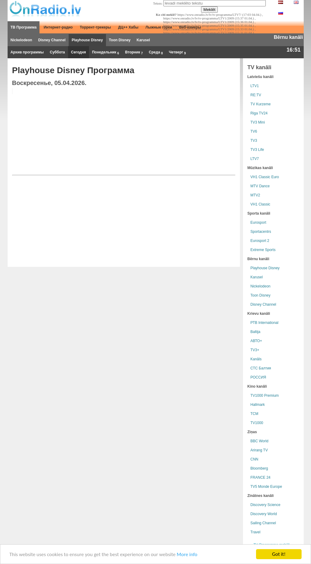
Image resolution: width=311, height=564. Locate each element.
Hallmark (258, 405)
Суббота (57, 52)
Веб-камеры (190, 27)
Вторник (134, 52)
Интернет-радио (58, 27)
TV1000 (257, 423)
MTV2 (255, 195)
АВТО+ (256, 341)
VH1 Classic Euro (265, 177)
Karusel (143, 40)
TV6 (254, 131)
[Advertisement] (189, 130)
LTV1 (255, 86)
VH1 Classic (260, 204)
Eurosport (258, 222)
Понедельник (105, 52)
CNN (254, 459)
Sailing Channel (263, 523)
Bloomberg (259, 468)
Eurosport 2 (260, 241)
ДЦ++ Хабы (128, 27)
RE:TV (256, 95)
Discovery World (264, 514)
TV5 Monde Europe (266, 486)
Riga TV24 (259, 113)
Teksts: (157, 3)
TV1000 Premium (265, 395)
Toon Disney (120, 40)
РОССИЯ (258, 377)
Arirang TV (259, 450)
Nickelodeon (21, 40)
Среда (156, 52)
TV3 (254, 140)
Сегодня (78, 52)
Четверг (177, 52)
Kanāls (256, 359)
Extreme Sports (263, 250)
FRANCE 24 (261, 477)
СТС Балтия (261, 368)
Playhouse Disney (87, 40)
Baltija (256, 332)
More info (187, 555)
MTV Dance (260, 186)
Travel (256, 532)
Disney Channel (52, 40)
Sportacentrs (261, 231)
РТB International (265, 323)
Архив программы (27, 52)
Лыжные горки (158, 27)
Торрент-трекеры (95, 27)
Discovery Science (266, 505)
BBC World (259, 441)
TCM (254, 414)
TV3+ (255, 350)
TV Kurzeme (261, 104)
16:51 (293, 50)
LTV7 (255, 159)
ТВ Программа (24, 27)
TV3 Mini (258, 122)
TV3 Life (257, 150)
